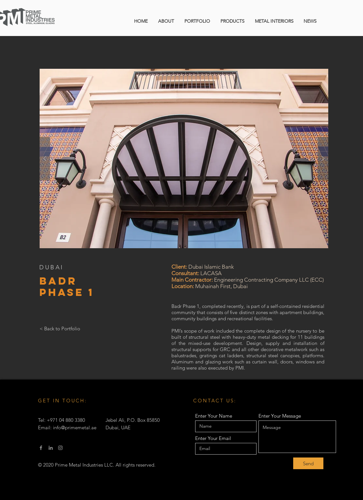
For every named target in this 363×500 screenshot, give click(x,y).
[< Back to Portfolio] (60, 328)
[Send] (308, 463)
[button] (184, 158)
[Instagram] (60, 448)
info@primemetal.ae (74, 427)
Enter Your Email (213, 438)
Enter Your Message (279, 415)
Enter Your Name (213, 415)
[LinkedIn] (51, 448)
